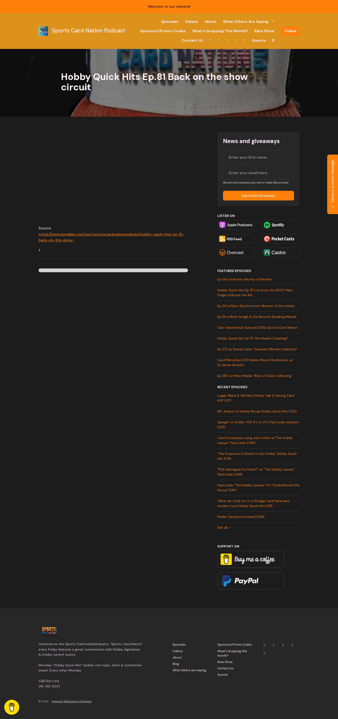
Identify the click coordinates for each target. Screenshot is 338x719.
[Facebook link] (236, 40)
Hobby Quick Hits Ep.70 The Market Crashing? (252, 338)
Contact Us (192, 40)
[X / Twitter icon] (264, 645)
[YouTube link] (227, 40)
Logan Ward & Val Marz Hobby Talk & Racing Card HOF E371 (255, 398)
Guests (259, 40)
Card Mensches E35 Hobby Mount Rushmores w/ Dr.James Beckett (255, 362)
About (210, 21)
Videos (191, 21)
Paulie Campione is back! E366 (241, 517)
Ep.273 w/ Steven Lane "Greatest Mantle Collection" (257, 349)
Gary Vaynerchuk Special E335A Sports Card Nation (257, 327)
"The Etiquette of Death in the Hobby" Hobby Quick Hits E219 (257, 456)
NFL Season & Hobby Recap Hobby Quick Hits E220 (257, 411)
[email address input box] (258, 173)
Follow (290, 30)
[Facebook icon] (292, 645)
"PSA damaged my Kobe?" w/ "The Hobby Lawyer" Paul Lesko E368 (256, 471)
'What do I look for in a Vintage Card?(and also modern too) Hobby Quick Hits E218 (253, 503)
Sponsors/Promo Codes (163, 30)
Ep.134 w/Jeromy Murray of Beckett (244, 279)
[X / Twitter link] (210, 40)
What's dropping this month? (220, 30)
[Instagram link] (219, 40)
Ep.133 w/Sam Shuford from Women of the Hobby (256, 306)
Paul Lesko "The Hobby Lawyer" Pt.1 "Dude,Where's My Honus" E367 (258, 487)
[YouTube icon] (283, 645)
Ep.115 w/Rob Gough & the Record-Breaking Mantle (256, 317)
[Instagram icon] (273, 645)
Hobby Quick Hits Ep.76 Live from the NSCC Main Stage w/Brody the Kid (255, 292)
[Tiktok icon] (264, 653)
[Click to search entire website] (273, 40)
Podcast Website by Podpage (71, 701)
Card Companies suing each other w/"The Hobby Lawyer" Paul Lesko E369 (255, 440)
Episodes (170, 21)
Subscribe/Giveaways (258, 195)
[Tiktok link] (244, 40)
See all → (224, 527)
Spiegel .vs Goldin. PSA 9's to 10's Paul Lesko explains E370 (258, 424)
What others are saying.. (247, 21)
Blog (176, 664)
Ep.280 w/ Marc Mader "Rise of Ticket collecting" (254, 376)
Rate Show (264, 30)
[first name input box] (258, 157)
